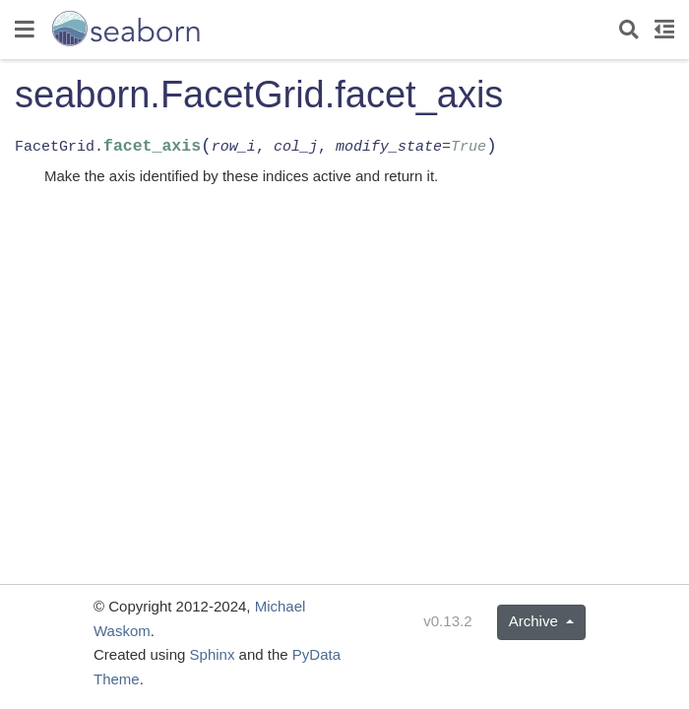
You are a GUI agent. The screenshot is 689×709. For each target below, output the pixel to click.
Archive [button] (535, 620)
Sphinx (212, 654)
